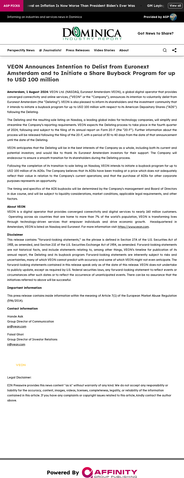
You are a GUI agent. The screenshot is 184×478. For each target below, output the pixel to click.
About (124, 50)
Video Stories (104, 50)
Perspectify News (21, 50)
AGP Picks (12, 6)
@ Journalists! (50, 50)
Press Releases (78, 50)
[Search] (164, 50)
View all (175, 5)
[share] (174, 50)
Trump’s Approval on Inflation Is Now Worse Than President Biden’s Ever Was (74, 6)
